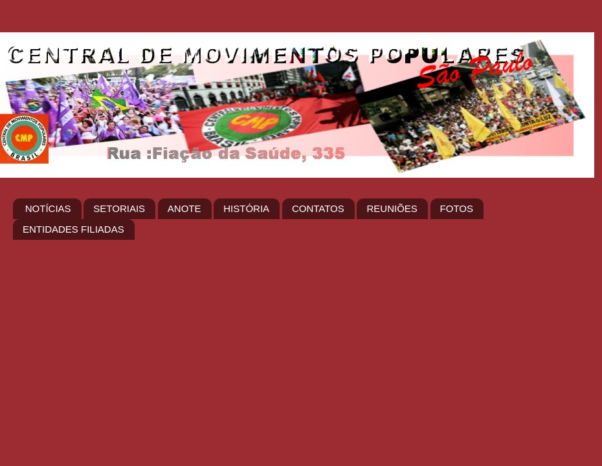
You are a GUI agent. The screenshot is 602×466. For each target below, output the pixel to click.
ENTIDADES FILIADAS (73, 229)
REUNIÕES (391, 208)
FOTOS (456, 208)
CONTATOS (318, 208)
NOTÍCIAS (48, 208)
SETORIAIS (119, 208)
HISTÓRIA (246, 208)
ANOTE (184, 208)
